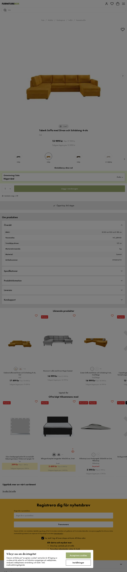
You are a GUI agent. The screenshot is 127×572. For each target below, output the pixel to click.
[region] (48, 559)
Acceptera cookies (78, 555)
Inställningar (78, 562)
